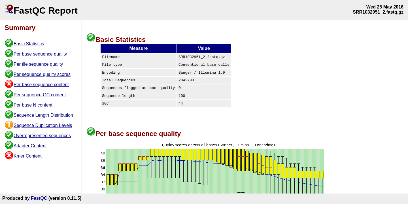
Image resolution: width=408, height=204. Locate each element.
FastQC (39, 198)
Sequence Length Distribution (43, 115)
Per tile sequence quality (38, 64)
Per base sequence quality (40, 54)
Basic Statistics (29, 43)
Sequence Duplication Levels (43, 125)
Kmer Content (28, 156)
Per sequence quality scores (42, 74)
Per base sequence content (41, 84)
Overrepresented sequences (42, 135)
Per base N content (33, 105)
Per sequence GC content (40, 94)
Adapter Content (30, 145)
